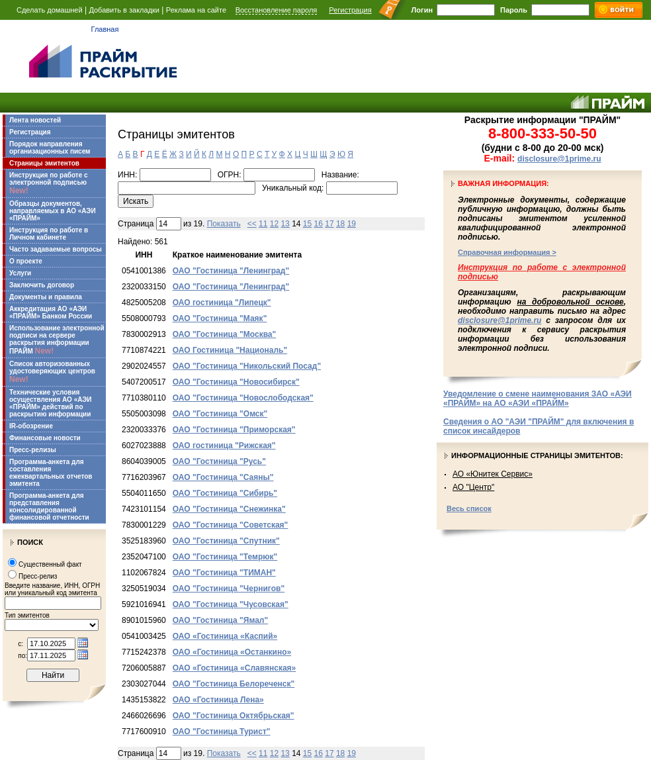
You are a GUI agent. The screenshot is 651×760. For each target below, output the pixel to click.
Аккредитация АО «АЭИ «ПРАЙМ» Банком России (50, 312)
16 (318, 223)
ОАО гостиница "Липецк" (222, 302)
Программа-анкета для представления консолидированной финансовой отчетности (49, 506)
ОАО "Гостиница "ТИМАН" (224, 572)
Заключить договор (41, 285)
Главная (105, 29)
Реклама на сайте (196, 10)
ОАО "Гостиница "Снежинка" (229, 509)
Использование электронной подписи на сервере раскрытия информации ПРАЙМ (57, 340)
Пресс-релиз (38, 576)
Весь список (469, 508)
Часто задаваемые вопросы (55, 249)
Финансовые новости (45, 438)
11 (263, 223)
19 (351, 223)
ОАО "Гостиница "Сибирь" (225, 493)
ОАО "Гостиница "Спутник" (226, 541)
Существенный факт (50, 564)
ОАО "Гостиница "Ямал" (220, 620)
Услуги (20, 273)
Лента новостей (35, 120)
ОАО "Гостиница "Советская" (230, 525)
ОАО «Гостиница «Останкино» (232, 652)
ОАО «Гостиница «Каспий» (225, 636)
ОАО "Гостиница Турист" (222, 731)
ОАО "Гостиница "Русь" (219, 461)
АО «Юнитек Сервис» (493, 474)
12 (274, 223)
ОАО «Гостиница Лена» (218, 699)
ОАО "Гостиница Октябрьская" (233, 715)
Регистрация (350, 10)
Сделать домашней (50, 10)
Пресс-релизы (32, 449)
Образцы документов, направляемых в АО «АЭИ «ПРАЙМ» (52, 211)
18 (340, 223)
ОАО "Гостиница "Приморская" (234, 429)
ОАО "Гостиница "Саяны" (223, 477)
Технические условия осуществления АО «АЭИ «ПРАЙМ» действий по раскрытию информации (50, 403)
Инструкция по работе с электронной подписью (48, 183)
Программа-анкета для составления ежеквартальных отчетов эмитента (50, 472)
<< (252, 223)
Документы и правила (45, 297)
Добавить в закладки (124, 10)
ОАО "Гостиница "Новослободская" (243, 398)
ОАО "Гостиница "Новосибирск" (236, 382)
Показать (224, 223)
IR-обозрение (31, 426)
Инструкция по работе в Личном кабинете (48, 233)
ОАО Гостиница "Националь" (230, 350)
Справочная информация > (507, 252)
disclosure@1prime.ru (559, 159)
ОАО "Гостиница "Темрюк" (225, 556)
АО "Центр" (473, 487)
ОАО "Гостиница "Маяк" (220, 318)
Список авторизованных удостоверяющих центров (52, 372)
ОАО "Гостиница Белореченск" (233, 684)
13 (285, 223)
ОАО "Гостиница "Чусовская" (230, 604)
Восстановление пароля (277, 10)
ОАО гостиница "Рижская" (224, 445)
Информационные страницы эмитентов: (537, 455)
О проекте (25, 261)
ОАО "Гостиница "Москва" (224, 334)
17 (329, 223)
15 (307, 223)
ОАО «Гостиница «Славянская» (234, 668)
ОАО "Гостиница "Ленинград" (231, 270)
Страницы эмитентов (44, 163)
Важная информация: (503, 183)
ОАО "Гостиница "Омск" (220, 413)
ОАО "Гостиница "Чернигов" (228, 588)
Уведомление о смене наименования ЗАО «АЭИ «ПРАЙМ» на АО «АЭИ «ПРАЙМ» (537, 398)
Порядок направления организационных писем (49, 147)
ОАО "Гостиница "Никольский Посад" (247, 366)
